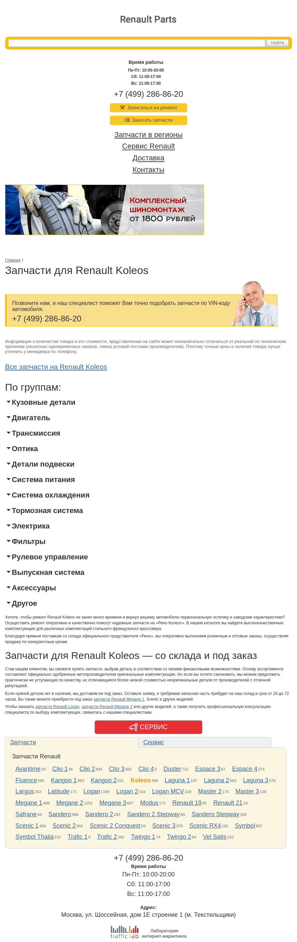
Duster (172, 769)
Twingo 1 (143, 836)
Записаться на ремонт (148, 107)
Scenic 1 (27, 825)
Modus (149, 802)
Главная (12, 260)
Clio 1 (60, 769)
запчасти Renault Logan (57, 706)
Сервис (153, 742)
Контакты (148, 169)
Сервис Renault (148, 146)
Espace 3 (207, 769)
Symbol (245, 825)
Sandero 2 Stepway (153, 814)
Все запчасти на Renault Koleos (56, 366)
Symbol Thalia (34, 836)
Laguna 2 (216, 780)
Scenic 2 (64, 825)
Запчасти (23, 742)
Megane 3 (112, 802)
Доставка (148, 158)
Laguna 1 (177, 780)
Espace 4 (244, 769)
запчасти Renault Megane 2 (107, 706)
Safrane (26, 814)
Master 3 (247, 791)
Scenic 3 (163, 825)
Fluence (26, 780)
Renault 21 (228, 802)
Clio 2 (87, 769)
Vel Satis (214, 836)
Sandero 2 (99, 814)
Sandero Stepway (215, 814)
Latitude (59, 791)
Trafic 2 (107, 836)
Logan (91, 791)
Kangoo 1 (64, 780)
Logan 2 (127, 791)
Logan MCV (168, 791)
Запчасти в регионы (148, 134)
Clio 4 (146, 769)
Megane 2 (69, 802)
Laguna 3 (255, 780)
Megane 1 (28, 802)
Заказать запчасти (148, 120)
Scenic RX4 (205, 825)
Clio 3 (116, 769)
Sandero (59, 814)
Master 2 (209, 791)
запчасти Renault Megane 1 (118, 699)
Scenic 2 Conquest (115, 825)
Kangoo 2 (104, 780)
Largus (24, 791)
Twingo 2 (179, 836)
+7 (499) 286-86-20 (148, 94)
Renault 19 (187, 802)
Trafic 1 (77, 836)
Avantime (28, 769)
